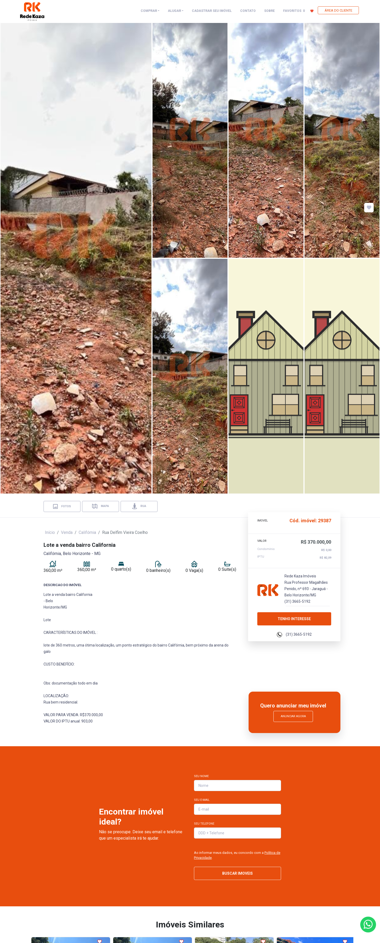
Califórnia (87, 532)
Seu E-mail (202, 800)
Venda (67, 532)
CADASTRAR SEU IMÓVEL (212, 11)
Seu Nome (201, 776)
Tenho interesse (294, 616)
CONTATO (248, 11)
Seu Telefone (204, 823)
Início (50, 532)
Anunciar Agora (293, 716)
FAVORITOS (298, 10)
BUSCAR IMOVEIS (237, 873)
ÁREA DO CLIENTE (338, 10)
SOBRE (269, 11)
